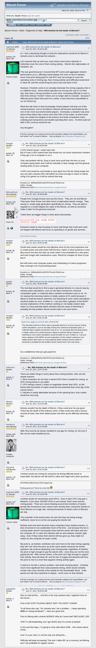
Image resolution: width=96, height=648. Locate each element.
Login (32, 25)
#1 (89, 48)
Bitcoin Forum (11, 30)
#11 (88, 493)
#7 (89, 369)
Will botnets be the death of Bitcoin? (62, 30)
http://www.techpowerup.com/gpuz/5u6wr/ (51, 187)
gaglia (9, 281)
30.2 (35, 20)
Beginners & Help (34, 30)
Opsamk (10, 467)
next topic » (85, 35)
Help (19, 25)
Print (87, 38)
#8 (89, 403)
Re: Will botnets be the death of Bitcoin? (45, 143)
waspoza (10, 424)
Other (22, 30)
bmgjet (9, 143)
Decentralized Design (28, 236)
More (48, 25)
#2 (89, 145)
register (37, 16)
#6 (89, 317)
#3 (89, 193)
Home (12, 25)
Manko (9, 401)
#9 (89, 426)
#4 (89, 242)
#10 (88, 468)
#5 (89, 283)
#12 (88, 590)
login (29, 16)
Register (40, 25)
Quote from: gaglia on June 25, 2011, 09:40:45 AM (39, 322)
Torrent (9, 22)
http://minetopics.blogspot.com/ (73, 136)
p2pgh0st (10, 589)
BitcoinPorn (12, 192)
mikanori (10, 367)
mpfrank (10, 47)
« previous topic (72, 35)
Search (26, 25)
